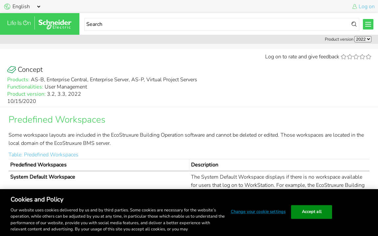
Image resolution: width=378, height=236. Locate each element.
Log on (367, 6)
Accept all (312, 212)
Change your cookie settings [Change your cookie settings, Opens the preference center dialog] (258, 212)
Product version (339, 39)
